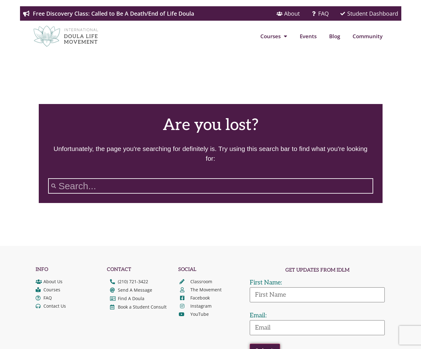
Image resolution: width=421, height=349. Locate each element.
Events (308, 36)
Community (368, 36)
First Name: (266, 282)
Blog (334, 36)
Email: (258, 315)
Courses (273, 36)
